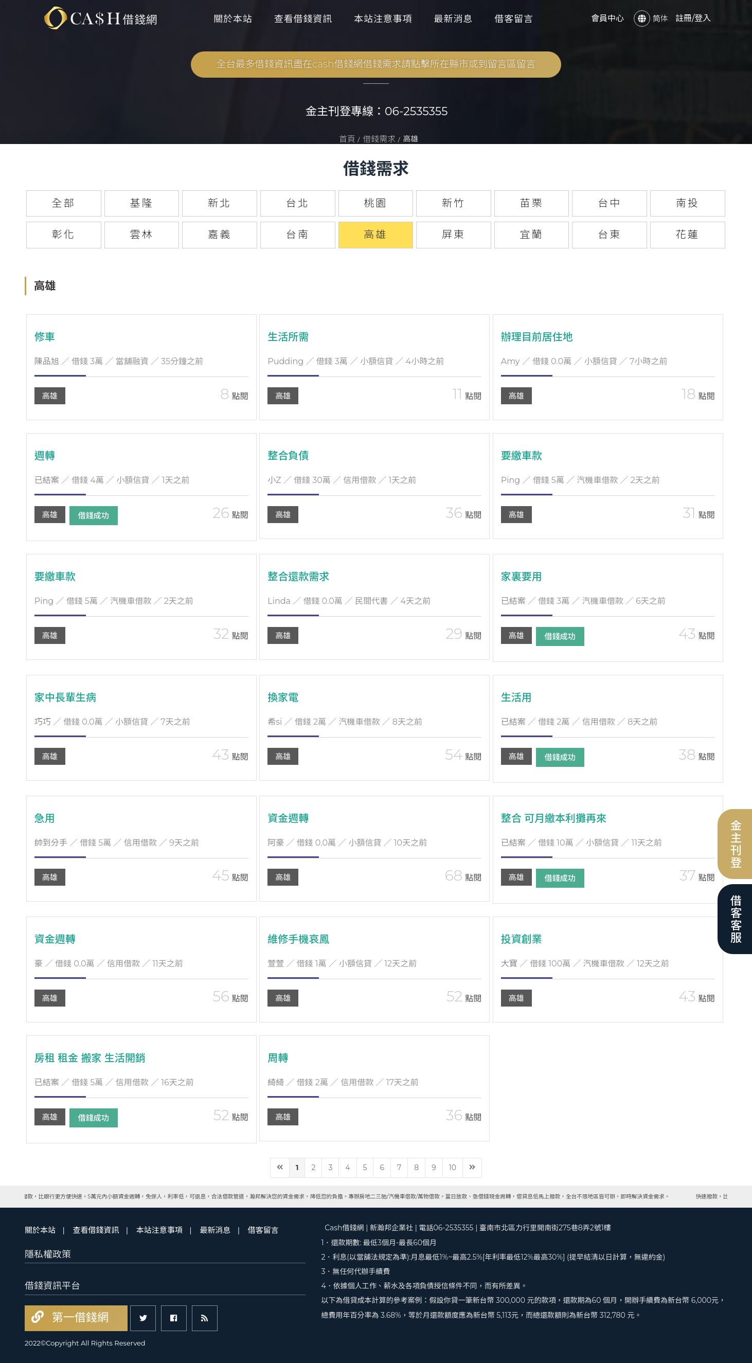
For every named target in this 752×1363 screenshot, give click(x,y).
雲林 (141, 234)
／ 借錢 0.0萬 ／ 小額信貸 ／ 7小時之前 (584, 361)
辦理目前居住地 (537, 337)
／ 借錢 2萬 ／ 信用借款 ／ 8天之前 (579, 722)
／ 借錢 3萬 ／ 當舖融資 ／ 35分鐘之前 (118, 361)
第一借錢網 (79, 1317)
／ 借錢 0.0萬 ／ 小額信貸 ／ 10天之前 (347, 843)
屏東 (453, 234)
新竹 (453, 203)
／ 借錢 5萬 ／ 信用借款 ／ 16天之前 (114, 1082)
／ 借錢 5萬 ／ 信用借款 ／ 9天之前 (116, 843)
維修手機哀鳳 (298, 939)
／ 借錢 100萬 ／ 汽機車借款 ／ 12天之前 (585, 964)
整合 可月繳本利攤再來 (553, 818)
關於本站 (233, 19)
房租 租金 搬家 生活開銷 (90, 1058)
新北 (219, 203)
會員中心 (607, 18)
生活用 (516, 697)
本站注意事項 (383, 19)
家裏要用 (521, 576)
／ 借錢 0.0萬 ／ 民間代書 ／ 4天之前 (349, 601)
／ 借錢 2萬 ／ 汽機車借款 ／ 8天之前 (344, 722)
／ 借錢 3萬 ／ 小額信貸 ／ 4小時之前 (355, 361)
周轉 (277, 1058)
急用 (44, 818)
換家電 (282, 697)
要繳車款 (521, 456)
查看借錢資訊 (303, 19)
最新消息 (453, 19)
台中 (609, 203)
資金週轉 (288, 818)
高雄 (50, 396)
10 (452, 1167)
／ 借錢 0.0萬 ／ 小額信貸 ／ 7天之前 (112, 722)
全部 (64, 203)
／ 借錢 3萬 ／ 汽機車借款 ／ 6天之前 (583, 601)
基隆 (141, 203)
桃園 (375, 203)
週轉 (44, 456)
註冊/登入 (693, 18)
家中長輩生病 (65, 697)
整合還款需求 (298, 576)
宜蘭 (532, 234)
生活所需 (288, 337)
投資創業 (521, 939)
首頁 (347, 139)
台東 (609, 234)
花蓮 (688, 234)
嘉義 (219, 234)
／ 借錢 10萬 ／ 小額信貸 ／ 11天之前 (581, 843)
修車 (44, 337)
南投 (688, 203)
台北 (298, 203)
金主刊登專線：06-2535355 (377, 111)
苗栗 (532, 203)
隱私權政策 (48, 1254)
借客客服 (735, 919)
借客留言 (513, 19)
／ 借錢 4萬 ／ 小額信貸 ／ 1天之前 (112, 480)
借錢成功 (93, 516)
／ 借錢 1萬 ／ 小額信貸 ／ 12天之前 (342, 964)
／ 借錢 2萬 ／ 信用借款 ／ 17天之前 (343, 1082)
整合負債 (288, 456)
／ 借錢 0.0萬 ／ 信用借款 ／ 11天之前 (108, 964)
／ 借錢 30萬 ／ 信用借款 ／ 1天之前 (341, 480)
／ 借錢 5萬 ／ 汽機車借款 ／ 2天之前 (580, 480)
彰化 (64, 234)
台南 (298, 234)
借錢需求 (379, 139)
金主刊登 (735, 844)
